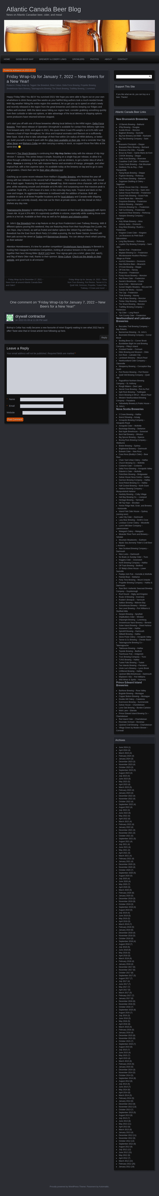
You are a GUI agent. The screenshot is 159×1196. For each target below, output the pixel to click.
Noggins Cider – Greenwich (130, 560)
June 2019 (123, 916)
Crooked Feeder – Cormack (130, 349)
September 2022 (126, 804)
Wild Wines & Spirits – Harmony (132, 680)
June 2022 (123, 813)
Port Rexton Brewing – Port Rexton (134, 372)
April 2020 (123, 887)
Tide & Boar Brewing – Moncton (132, 298)
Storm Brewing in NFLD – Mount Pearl (135, 395)
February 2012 (125, 1164)
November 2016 (125, 1004)
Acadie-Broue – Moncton (129, 130)
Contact (123, 59)
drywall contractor (30, 316)
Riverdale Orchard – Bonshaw (131, 722)
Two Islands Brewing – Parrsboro (133, 665)
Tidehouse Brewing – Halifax (131, 648)
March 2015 (124, 1061)
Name (11, 399)
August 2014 (124, 1081)
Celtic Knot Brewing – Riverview (132, 159)
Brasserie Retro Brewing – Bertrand (134, 147)
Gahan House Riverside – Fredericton (135, 193)
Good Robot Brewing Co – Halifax (133, 483)
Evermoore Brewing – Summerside (133, 702)
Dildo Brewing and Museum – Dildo (134, 352)
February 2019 (125, 927)
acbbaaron (17, 70)
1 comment (90, 88)
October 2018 (124, 938)
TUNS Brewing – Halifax (129, 660)
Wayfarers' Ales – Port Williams (132, 677)
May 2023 (123, 781)
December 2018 (125, 933)
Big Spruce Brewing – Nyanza (131, 437)
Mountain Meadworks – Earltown (132, 540)
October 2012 (124, 1141)
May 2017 (123, 987)
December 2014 (125, 1070)
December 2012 (125, 1135)
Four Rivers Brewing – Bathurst (132, 178)
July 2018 (123, 947)
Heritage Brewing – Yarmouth (131, 500)
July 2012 (123, 1149)
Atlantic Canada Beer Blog (44, 9)
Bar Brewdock (43, 85)
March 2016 (124, 1027)
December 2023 (125, 762)
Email (11, 406)
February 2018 (125, 961)
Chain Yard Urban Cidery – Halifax (133, 460)
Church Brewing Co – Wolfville (132, 463)
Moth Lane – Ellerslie (128, 710)
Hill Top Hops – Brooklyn (129, 503)
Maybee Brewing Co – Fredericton (133, 253)
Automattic (104, 1186)
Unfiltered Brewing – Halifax (130, 671)
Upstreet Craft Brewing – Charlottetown (135, 725)
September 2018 (126, 941)
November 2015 (125, 1038)
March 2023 (124, 787)
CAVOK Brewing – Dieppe (130, 156)
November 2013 (125, 1107)
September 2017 (126, 975)
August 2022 (124, 807)
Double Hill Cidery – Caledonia (132, 699)
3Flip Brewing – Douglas (129, 127)
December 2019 (125, 898)
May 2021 (123, 850)
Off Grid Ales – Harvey (128, 270)
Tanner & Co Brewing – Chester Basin (135, 640)
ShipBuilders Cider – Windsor (131, 617)
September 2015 (126, 1044)
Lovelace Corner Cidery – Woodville (134, 523)
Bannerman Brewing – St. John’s (133, 332)
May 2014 (123, 1090)
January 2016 (124, 1033)
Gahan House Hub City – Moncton (133, 187)
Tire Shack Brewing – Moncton (132, 304)
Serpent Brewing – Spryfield (130, 614)
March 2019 (124, 924)
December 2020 (125, 864)
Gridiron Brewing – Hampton (131, 204)
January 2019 (124, 930)
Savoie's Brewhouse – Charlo (131, 281)
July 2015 (123, 1050)
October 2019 (124, 904)
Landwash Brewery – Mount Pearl (133, 358)
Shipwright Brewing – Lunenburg (132, 620)
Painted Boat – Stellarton (129, 577)
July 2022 (123, 810)
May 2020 (123, 884)
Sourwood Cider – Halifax (129, 628)
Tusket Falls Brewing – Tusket (131, 662)
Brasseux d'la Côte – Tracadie (131, 150)
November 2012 (125, 1138)
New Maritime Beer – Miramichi (132, 264)
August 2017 (124, 978)
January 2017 (124, 998)
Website (11, 412)
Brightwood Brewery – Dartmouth (133, 449)
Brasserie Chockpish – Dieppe (131, 144)
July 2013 (123, 1118)
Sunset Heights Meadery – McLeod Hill (135, 287)
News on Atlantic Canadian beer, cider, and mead (34, 14)
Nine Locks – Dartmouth (129, 554)
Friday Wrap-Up (22, 85)
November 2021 (125, 833)
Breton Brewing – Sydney (129, 446)
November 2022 (125, 799)
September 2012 (126, 1144)
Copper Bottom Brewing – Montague (134, 696)
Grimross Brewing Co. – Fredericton (134, 207)
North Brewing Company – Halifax (133, 563)
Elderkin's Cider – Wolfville (130, 471)
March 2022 (124, 821)
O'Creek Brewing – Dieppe (130, 267)
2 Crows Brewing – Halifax (130, 414)
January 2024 (124, 759)
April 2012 (123, 1158)
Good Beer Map (24, 59)
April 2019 (123, 921)
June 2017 (123, 984)
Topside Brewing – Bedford (130, 651)
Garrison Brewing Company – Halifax (134, 480)
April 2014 (123, 1092)
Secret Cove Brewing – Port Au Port (134, 389)
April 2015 (123, 1058)
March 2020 (124, 890)
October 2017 (124, 973)
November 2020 (125, 867)
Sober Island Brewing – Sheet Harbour (135, 625)
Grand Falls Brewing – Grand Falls (133, 196)
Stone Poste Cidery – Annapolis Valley (135, 637)
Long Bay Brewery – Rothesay (132, 241)
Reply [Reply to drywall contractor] (104, 337)
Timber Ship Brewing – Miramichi (133, 301)
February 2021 (125, 859)
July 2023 (123, 776)
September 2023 (126, 770)
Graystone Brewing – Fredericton (133, 201)
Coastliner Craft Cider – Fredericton (134, 161)
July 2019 (123, 913)
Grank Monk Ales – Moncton (131, 198)
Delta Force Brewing (71, 85)
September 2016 (126, 1010)
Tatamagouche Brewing (41, 88)
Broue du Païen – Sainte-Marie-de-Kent (135, 153)
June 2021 (123, 847)
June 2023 (123, 779)
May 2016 (123, 1021)
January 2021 (124, 861)
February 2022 (125, 824)
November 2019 (125, 901)
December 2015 (125, 1035)
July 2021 (123, 844)
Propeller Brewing (88, 85)
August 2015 (124, 1047)
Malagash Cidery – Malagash (131, 531)
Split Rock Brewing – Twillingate (132, 392)
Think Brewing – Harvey (129, 295)
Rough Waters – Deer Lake (130, 386)
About (108, 59)
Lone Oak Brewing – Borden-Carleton (135, 708)
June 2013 (123, 1121)
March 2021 (124, 856)
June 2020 (123, 881)
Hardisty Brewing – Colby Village (132, 494)
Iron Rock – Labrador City (130, 355)
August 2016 (124, 1013)
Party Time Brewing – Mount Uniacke (134, 580)
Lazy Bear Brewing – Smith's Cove (133, 520)
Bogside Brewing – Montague (131, 693)
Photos (94, 59)
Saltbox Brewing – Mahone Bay (132, 603)
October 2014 (124, 1075)
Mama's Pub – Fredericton (130, 250)
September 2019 (126, 907)
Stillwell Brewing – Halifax (130, 634)
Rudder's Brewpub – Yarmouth (132, 600)
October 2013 (124, 1110)
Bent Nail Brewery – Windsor (131, 434)
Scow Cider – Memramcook (130, 284)
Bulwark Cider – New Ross (130, 451)
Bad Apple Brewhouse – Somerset (133, 431)
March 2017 (124, 993)
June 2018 (123, 950)
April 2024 (123, 750)
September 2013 (126, 1112)
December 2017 (125, 967)
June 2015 (123, 1052)
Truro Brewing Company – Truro (132, 657)
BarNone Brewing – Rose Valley (132, 691)
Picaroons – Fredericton (129, 273)
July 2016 (123, 1015)
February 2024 (125, 756)
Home (7, 59)
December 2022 (125, 796)
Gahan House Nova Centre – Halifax (134, 477)
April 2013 (123, 1127)
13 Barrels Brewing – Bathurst (131, 124)
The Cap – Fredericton (128, 293)
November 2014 (125, 1072)
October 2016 (124, 1007)
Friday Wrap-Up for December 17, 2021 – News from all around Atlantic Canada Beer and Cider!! (24, 282)
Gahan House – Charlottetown (131, 705)
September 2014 (126, 1078)
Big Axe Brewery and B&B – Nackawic (135, 136)
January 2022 (124, 827)
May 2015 (123, 1055)
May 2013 (123, 1124)
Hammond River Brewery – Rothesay (134, 213)
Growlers (78, 59)
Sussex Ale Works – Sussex (130, 290)
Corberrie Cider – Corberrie (130, 466)
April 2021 (123, 853)
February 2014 (125, 1098)
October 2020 (124, 870)
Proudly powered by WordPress (64, 1186)
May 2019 (123, 918)
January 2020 (124, 896)
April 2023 (123, 784)
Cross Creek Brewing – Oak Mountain (135, 164)
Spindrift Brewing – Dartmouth (131, 631)
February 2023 (125, 790)
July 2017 (123, 981)
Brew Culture (55, 85)
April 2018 (123, 955)
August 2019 (124, 910)
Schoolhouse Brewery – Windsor (132, 605)
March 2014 (124, 1095)
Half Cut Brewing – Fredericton (132, 210)
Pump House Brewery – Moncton (133, 275)
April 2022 (123, 819)
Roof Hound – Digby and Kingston (133, 594)
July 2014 (123, 1084)
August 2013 (124, 1115)
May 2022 (123, 816)
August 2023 (124, 773)
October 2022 (124, 801)
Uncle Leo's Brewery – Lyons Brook (134, 668)
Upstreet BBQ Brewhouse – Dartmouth (135, 674)
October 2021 (124, 836)
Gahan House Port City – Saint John (134, 190)
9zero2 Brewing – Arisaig (129, 417)
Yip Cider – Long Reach (129, 313)
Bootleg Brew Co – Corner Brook (133, 341)
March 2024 (124, 753)
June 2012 (123, 1152)
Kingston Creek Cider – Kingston (132, 233)
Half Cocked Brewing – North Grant (134, 486)
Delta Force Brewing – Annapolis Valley (135, 468)
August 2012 (124, 1147)
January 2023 (124, 793)
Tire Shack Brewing (60, 88)
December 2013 (125, 1104)
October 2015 (124, 1041)
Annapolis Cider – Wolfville (130, 426)
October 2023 (124, 767)
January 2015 (124, 1067)
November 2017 (125, 970)
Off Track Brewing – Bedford (131, 565)
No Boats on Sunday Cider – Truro (133, 557)
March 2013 (124, 1129)
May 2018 (123, 953)
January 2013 (124, 1132)
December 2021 (125, 830)
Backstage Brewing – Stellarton (132, 429)
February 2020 (125, 893)
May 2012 (123, 1155)
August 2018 (124, 944)
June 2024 (123, 747)
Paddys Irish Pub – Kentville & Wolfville (135, 574)
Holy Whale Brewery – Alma (130, 221)
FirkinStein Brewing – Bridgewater (133, 474)
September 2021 (126, 839)
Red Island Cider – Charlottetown (133, 719)
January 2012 (124, 1167)
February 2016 (125, 1030)
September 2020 (126, 873)
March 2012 (124, 1161)
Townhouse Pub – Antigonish (131, 654)
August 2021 (124, 841)
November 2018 (125, 936)
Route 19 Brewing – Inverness (131, 597)
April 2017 (123, 990)
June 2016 (123, 1018)
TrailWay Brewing (77, 88)
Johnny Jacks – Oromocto (130, 224)
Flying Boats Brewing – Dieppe (132, 173)
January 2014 (124, 1101)
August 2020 (124, 876)
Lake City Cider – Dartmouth (131, 517)
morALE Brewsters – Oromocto (132, 261)
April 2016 (123, 1024)
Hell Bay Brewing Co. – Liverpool (133, 497)
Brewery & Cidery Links (52, 59)
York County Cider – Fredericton (132, 315)
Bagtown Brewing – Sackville (131, 133)
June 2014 (123, 1087)
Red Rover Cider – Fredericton (132, 278)
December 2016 (125, 1001)
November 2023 (125, 764)
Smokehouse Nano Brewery (18, 88)
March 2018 (124, 958)
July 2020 (123, 878)
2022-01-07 (30, 70)
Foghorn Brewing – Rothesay (131, 176)
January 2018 (124, 964)
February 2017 (125, 995)
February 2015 (125, 1064)
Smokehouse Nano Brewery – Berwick (135, 623)
